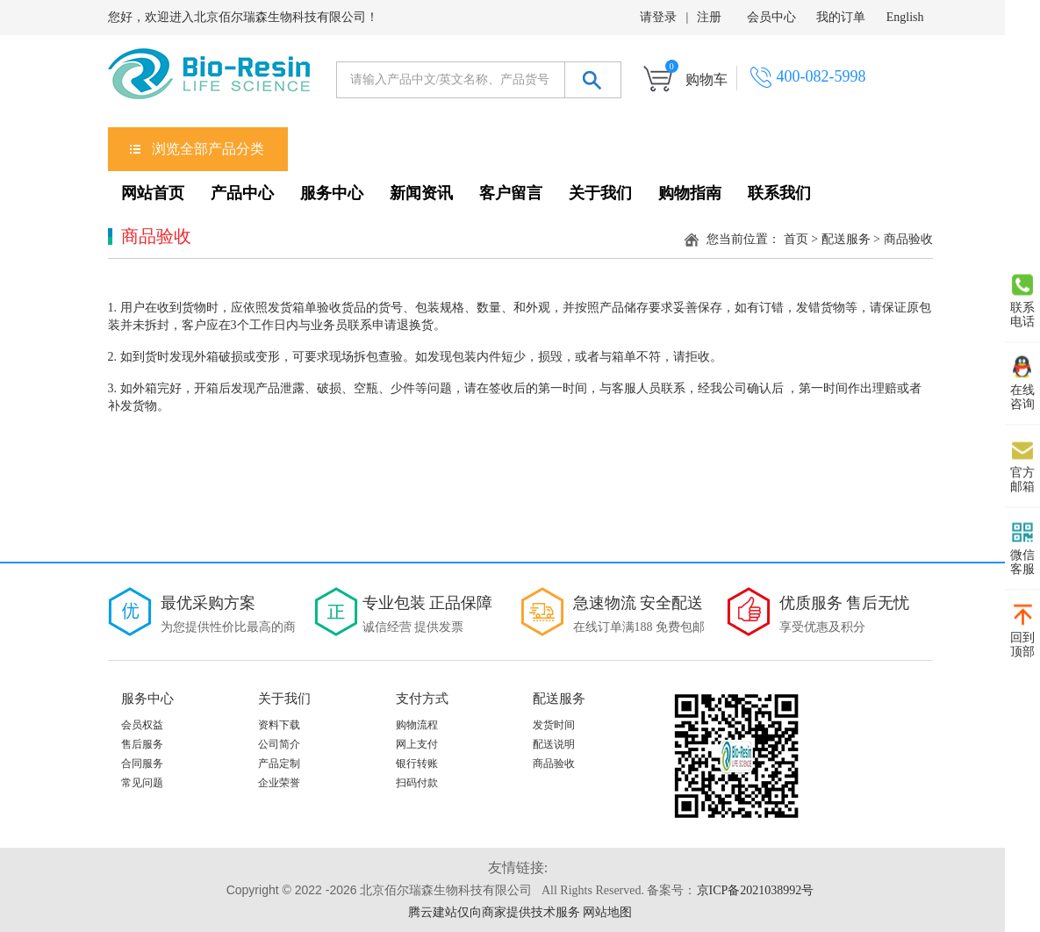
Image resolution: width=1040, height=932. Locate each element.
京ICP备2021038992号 (755, 890)
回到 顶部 (1022, 631)
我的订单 (840, 17)
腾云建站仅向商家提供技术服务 (494, 912)
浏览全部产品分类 (208, 148)
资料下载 (279, 725)
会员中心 (771, 17)
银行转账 (417, 763)
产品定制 (279, 763)
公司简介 (279, 744)
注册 (709, 17)
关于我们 (600, 193)
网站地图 (607, 912)
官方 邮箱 (1022, 466)
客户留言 (510, 193)
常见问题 (142, 783)
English (905, 17)
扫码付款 (417, 783)
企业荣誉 (279, 783)
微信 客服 (1022, 548)
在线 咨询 (1022, 383)
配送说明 (554, 744)
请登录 (658, 17)
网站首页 (152, 193)
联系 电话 (1022, 301)
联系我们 (779, 193)
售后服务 (142, 744)
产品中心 (242, 193)
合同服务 (142, 763)
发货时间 (554, 725)
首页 (796, 239)
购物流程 (417, 725)
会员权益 (142, 725)
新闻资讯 (421, 193)
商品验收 (554, 763)
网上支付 (417, 744)
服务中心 (331, 193)
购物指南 (689, 193)
